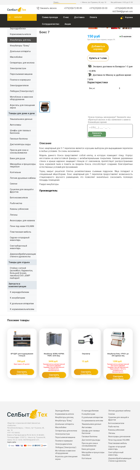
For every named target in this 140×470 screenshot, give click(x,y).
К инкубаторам (17, 298)
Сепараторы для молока (22, 62)
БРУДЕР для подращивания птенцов (22, 355)
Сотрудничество (50, 24)
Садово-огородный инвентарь (19, 238)
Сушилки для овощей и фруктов (21, 190)
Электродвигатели (19, 85)
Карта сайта (11, 442)
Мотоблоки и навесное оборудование (21, 98)
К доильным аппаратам (22, 303)
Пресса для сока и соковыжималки (19, 151)
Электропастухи (18, 68)
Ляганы (14, 215)
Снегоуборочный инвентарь (18, 247)
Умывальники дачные (21, 119)
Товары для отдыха (19, 262)
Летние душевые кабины (23, 178)
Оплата (93, 17)
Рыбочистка (16, 203)
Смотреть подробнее (21, 373)
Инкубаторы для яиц (20, 40)
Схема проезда (50, 17)
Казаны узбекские (19, 209)
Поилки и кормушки (20, 80)
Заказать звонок (97, 134)
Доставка (79, 17)
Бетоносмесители (19, 197)
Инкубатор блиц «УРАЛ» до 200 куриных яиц (118, 355)
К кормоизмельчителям (22, 309)
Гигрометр (86, 354)
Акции (68, 24)
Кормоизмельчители (20, 34)
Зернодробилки (18, 28)
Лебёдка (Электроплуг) (22, 91)
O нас (66, 17)
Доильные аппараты (20, 51)
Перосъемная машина (21, 74)
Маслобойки (16, 57)
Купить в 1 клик (98, 58)
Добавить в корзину (98, 48)
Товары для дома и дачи (22, 113)
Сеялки (13, 183)
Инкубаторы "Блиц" (20, 45)
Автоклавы (15, 125)
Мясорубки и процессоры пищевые (23, 165)
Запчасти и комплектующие (17, 285)
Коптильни (15, 172)
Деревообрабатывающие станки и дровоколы (23, 255)
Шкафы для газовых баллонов (20, 131)
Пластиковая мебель (20, 232)
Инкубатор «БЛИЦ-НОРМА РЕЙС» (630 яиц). (54, 355)
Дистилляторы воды (20, 144)
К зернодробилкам (19, 292)
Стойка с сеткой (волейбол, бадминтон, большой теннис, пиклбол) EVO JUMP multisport (21, 273)
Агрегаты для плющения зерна (22, 106)
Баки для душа (17, 158)
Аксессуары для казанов (22, 220)
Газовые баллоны (19, 138)
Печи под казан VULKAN (22, 226)
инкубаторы (53, 184)
